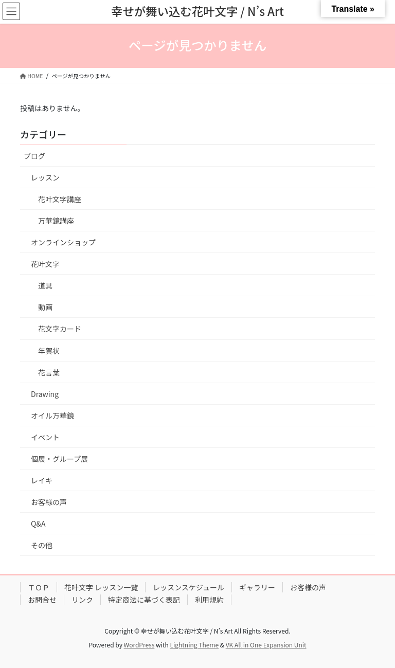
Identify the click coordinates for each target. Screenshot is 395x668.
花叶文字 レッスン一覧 (101, 587)
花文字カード (59, 328)
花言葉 (49, 372)
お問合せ (42, 599)
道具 (45, 285)
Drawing (45, 394)
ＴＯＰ (38, 587)
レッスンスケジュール (188, 587)
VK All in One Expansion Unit (266, 644)
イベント (45, 437)
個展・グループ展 (59, 459)
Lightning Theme (194, 644)
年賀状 (49, 351)
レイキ (41, 480)
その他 (41, 545)
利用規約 (209, 599)
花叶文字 (45, 264)
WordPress (139, 644)
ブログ (34, 156)
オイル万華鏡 (52, 415)
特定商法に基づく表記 (144, 599)
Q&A (38, 523)
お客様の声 (49, 502)
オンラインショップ (63, 242)
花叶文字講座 (59, 199)
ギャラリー (257, 587)
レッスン (45, 177)
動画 (45, 307)
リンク (82, 599)
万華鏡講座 (56, 220)
